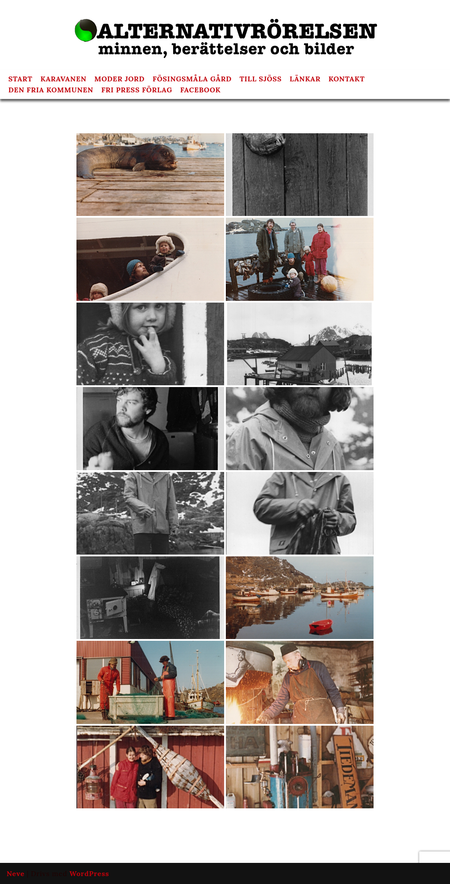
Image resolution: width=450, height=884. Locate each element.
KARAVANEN (63, 79)
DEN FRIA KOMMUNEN (51, 90)
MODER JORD (119, 79)
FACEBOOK (201, 90)
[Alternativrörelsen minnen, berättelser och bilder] (225, 35)
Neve (16, 873)
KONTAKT (348, 79)
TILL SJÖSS (261, 79)
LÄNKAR (306, 79)
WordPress (89, 873)
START (20, 79)
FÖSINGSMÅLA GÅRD (192, 79)
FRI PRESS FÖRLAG (137, 90)
